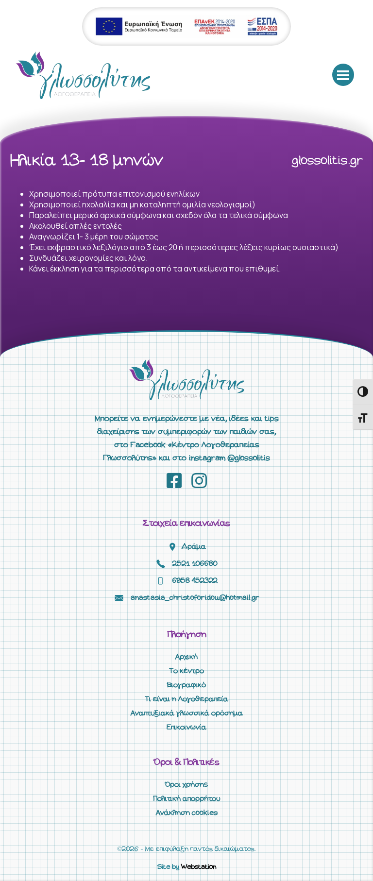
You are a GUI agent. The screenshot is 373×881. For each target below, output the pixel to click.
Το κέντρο (186, 671)
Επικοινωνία (186, 727)
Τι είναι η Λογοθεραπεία (186, 699)
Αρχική (186, 657)
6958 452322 (195, 581)
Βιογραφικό (186, 685)
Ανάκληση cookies (187, 813)
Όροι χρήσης (186, 785)
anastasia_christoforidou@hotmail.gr (195, 598)
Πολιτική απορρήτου (186, 799)
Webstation (198, 867)
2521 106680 (195, 564)
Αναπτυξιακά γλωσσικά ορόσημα (187, 713)
